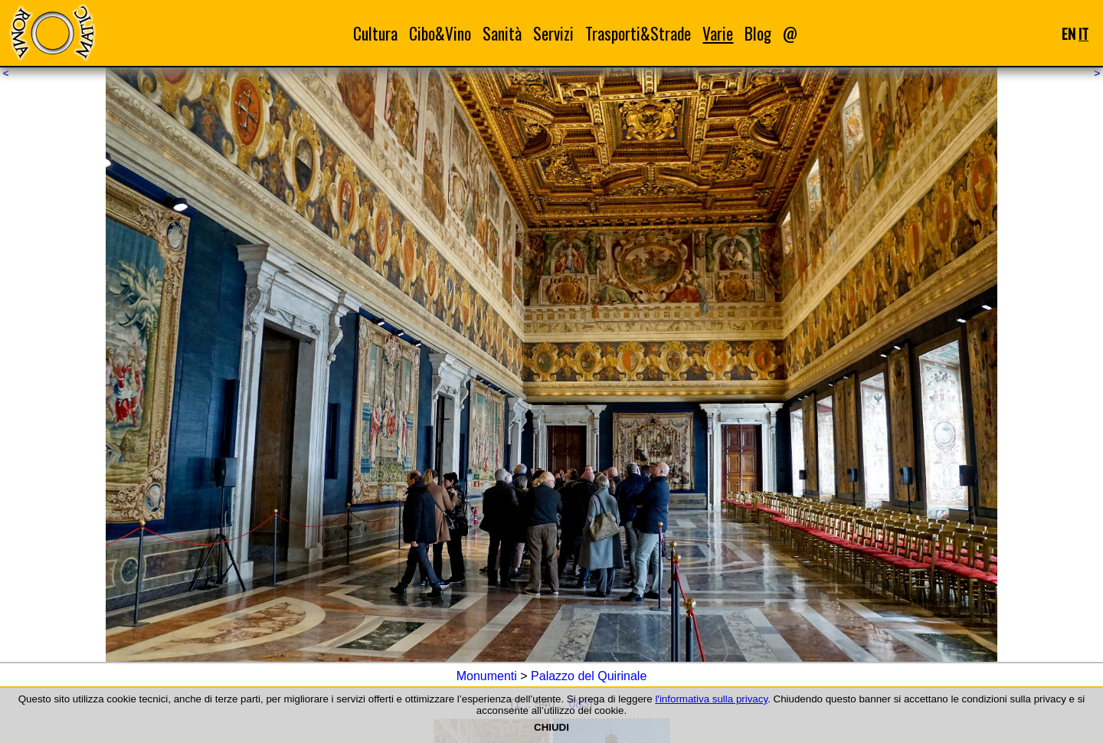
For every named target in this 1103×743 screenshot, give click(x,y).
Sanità (502, 33)
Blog (758, 33)
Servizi (553, 33)
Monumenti (487, 675)
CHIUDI (551, 727)
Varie (717, 33)
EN (1068, 33)
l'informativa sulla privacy (711, 699)
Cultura (375, 33)
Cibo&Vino (440, 33)
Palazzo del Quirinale (588, 675)
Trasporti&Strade (638, 33)
